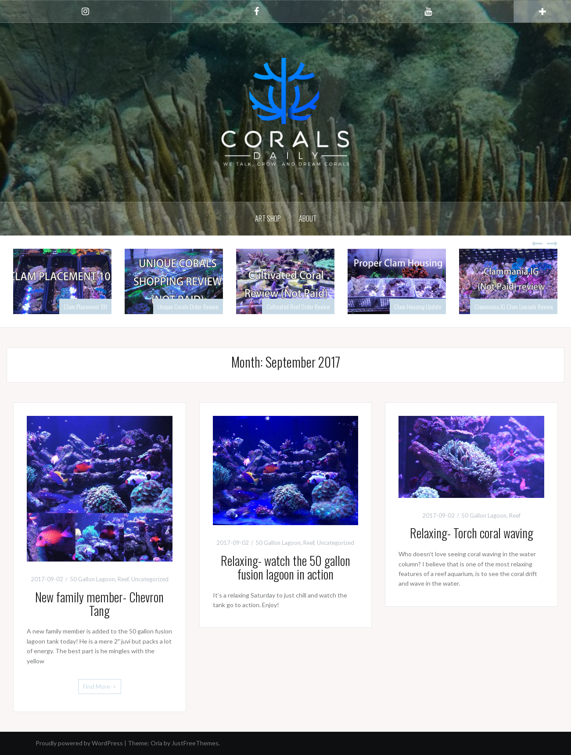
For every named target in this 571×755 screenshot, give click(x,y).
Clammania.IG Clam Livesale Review (513, 306)
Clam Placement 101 (85, 306)
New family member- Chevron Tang (99, 603)
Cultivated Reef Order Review (298, 306)
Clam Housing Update (418, 306)
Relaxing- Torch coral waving (471, 533)
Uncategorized (150, 579)
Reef (123, 579)
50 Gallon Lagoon (92, 579)
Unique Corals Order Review (188, 306)
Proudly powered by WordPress (79, 743)
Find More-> (99, 686)
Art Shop (268, 218)
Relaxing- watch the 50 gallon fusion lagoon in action (285, 567)
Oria (156, 743)
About (307, 218)
